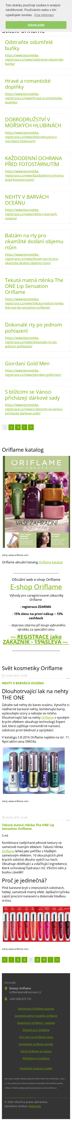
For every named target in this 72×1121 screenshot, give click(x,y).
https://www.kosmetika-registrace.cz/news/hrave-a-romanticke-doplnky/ (34, 98)
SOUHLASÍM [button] (36, 24)
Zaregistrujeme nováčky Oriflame (36, 1016)
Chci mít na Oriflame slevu (36, 1037)
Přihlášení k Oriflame (36, 1058)
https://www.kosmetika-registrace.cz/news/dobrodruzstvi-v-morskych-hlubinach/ (31, 137)
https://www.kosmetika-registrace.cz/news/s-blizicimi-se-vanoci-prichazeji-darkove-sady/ (34, 409)
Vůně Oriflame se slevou (36, 1051)
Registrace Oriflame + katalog (36, 1023)
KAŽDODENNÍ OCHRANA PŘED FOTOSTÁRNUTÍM (33, 161)
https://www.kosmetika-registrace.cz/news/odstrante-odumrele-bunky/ (34, 59)
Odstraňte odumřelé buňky (29, 45)
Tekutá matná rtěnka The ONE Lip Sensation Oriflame (34, 286)
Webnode (35, 1106)
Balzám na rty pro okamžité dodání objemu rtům (34, 241)
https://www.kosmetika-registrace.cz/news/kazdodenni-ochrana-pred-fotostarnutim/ (34, 175)
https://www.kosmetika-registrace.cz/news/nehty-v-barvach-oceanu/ (31, 214)
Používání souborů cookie (36, 1068)
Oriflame (47, 717)
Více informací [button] (44, 15)
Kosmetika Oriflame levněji (36, 1044)
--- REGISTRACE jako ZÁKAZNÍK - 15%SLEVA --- (36, 639)
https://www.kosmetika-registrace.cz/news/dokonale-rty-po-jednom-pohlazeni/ (31, 342)
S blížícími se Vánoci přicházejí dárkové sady (32, 394)
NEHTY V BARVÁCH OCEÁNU (27, 199)
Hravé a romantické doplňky (28, 83)
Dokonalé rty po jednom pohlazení (33, 327)
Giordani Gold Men (27, 363)
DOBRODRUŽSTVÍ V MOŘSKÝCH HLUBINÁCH (33, 122)
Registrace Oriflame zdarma (36, 1008)
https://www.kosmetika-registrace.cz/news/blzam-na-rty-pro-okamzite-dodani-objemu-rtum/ (32, 258)
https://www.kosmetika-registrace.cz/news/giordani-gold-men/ (33, 372)
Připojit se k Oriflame (36, 1030)
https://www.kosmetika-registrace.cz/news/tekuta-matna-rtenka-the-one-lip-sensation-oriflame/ (34, 303)
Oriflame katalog (51, 562)
